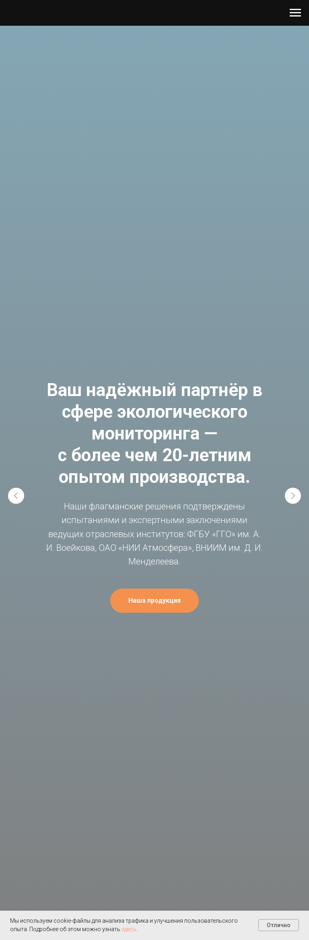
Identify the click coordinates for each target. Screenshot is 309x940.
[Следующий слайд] (293, 496)
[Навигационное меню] (295, 13)
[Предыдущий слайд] (16, 496)
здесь (129, 929)
